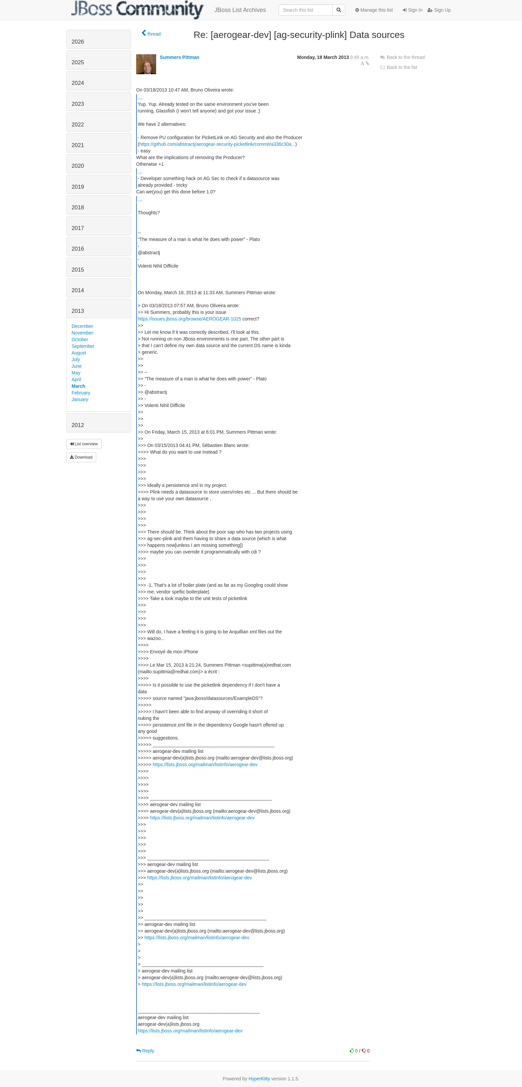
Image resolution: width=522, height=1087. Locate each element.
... (140, 97)
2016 (78, 249)
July (76, 359)
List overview (84, 444)
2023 (78, 104)
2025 (78, 62)
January (80, 399)
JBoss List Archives (168, 10)
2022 (78, 124)
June (77, 366)
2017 (78, 228)
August (79, 352)
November (82, 332)
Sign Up (439, 10)
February (81, 392)
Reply (145, 1050)
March (78, 386)
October (80, 339)
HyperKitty (259, 1078)
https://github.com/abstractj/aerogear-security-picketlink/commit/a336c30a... (217, 144)
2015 (78, 270)
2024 (78, 83)
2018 (78, 207)
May (76, 372)
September (83, 346)
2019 (78, 187)
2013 (78, 311)
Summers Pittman (179, 57)
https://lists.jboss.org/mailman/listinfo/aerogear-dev (205, 764)
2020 (78, 166)
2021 (78, 145)
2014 (78, 290)
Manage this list (374, 10)
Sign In (412, 10)
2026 (78, 42)
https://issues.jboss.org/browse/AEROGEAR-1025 (189, 319)
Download (81, 457)
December (82, 326)
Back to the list (398, 67)
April (76, 379)
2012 (78, 425)
